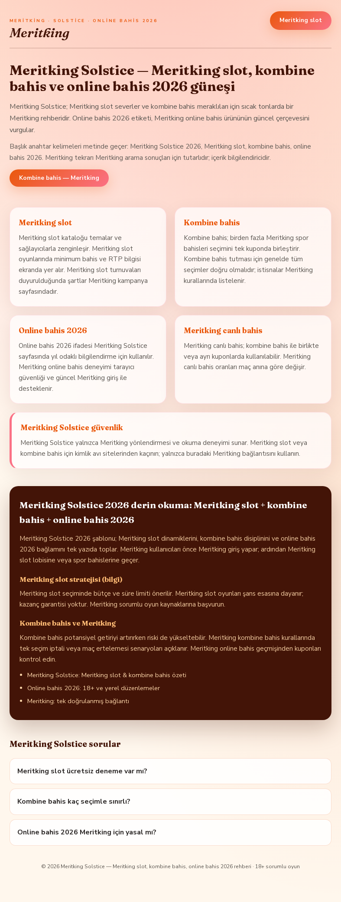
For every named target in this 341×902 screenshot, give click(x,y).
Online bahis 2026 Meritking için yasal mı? (86, 832)
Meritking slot (300, 20)
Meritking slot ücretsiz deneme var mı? (82, 771)
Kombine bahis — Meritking (59, 178)
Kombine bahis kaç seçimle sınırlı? (73, 801)
